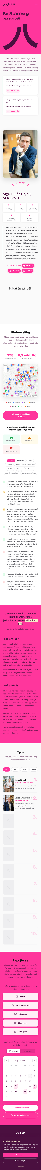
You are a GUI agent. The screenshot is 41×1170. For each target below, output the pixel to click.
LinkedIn (27, 271)
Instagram (14, 271)
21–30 (24, 769)
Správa (11, 460)
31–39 (34, 769)
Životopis (20, 183)
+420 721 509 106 (21, 1005)
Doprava (9, 465)
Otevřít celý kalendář (20, 1115)
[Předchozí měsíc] (6, 1061)
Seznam (27, 1051)
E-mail (20, 996)
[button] (21, 391)
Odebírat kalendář (20, 1108)
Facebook (28, 266)
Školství (10, 469)
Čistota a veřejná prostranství (25, 465)
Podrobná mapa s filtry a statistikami (20, 415)
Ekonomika (20, 460)
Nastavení (20, 1166)
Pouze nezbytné (20, 1161)
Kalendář (13, 1051)
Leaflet (23, 396)
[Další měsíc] (34, 1061)
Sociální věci (29, 469)
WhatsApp (20, 1014)
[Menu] (36, 4)
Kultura (19, 469)
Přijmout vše (20, 1155)
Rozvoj (30, 460)
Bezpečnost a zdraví (11, 473)
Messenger (20, 1023)
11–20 (15, 769)
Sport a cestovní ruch (29, 473)
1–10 (6, 769)
